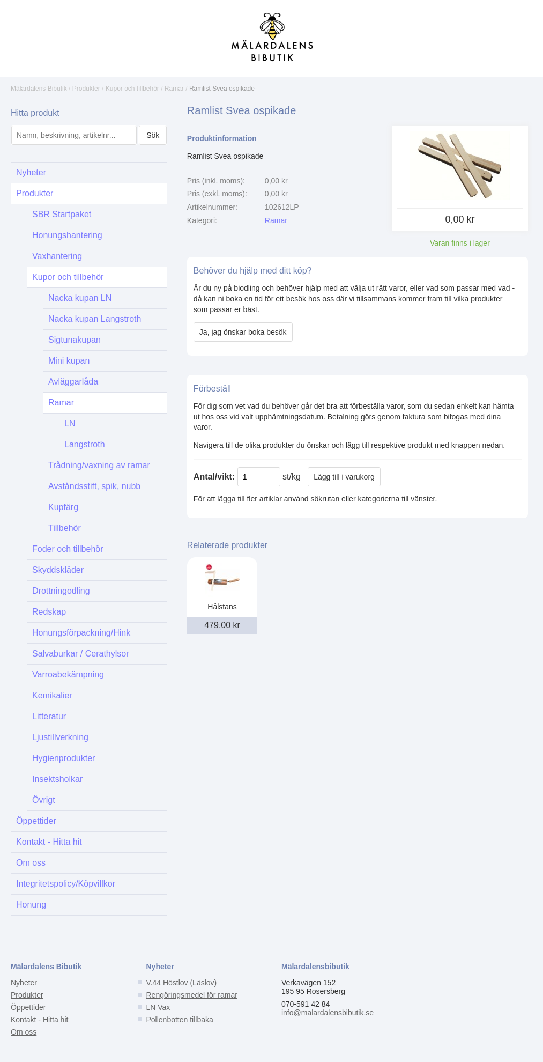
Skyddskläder (58, 569)
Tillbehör (64, 528)
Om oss (31, 862)
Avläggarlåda (73, 381)
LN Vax (158, 1007)
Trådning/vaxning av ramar (99, 465)
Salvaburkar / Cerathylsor (80, 653)
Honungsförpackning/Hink (81, 632)
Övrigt (43, 800)
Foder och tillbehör (67, 549)
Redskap (49, 611)
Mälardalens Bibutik (39, 88)
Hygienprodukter (63, 758)
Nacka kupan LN (79, 298)
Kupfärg (63, 507)
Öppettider (36, 820)
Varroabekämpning (68, 674)
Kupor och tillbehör (132, 88)
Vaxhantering (57, 256)
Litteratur (49, 716)
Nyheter (31, 172)
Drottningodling (61, 590)
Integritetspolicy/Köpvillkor (65, 883)
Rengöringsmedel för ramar (191, 995)
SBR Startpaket (61, 214)
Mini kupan (69, 360)
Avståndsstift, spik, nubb (94, 486)
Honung (31, 904)
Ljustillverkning (60, 737)
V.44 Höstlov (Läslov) (181, 982)
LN (69, 423)
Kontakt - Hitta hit (49, 841)
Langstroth (84, 444)
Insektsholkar (57, 779)
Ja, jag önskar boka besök (243, 332)
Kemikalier (52, 695)
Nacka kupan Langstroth (94, 318)
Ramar (174, 88)
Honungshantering (67, 235)
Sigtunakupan (74, 339)
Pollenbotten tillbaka (179, 1019)
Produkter (86, 88)
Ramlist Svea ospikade (222, 88)
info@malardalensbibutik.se (327, 1012)
